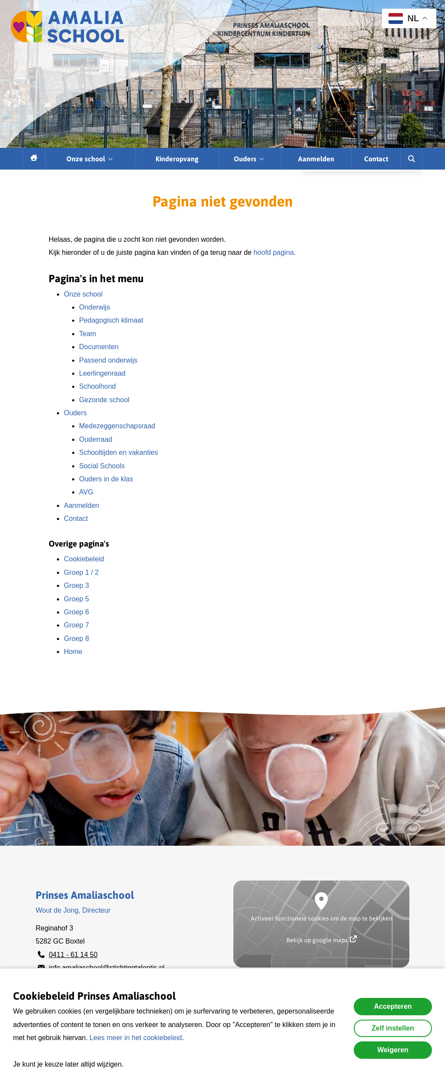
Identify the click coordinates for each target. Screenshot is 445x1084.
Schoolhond (97, 386)
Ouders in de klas (106, 479)
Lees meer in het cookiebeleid (136, 1037)
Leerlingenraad (102, 373)
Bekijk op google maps (321, 939)
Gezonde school (104, 400)
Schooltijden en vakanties (118, 452)
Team (87, 333)
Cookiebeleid (84, 559)
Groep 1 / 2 (81, 572)
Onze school (90, 159)
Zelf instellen (393, 1028)
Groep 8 (76, 638)
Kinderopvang (177, 159)
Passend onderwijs (108, 360)
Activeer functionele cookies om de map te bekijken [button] (321, 918)
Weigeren (392, 1050)
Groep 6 (76, 612)
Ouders (249, 159)
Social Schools (102, 466)
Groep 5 (76, 599)
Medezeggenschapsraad (117, 426)
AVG (86, 492)
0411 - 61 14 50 (73, 954)
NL (404, 18)
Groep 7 (76, 625)
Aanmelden (316, 159)
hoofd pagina (273, 252)
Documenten (99, 346)
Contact (376, 159)
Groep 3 (76, 585)
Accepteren (393, 1006)
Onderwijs (94, 307)
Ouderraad (96, 439)
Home (73, 651)
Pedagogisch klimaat (111, 320)
